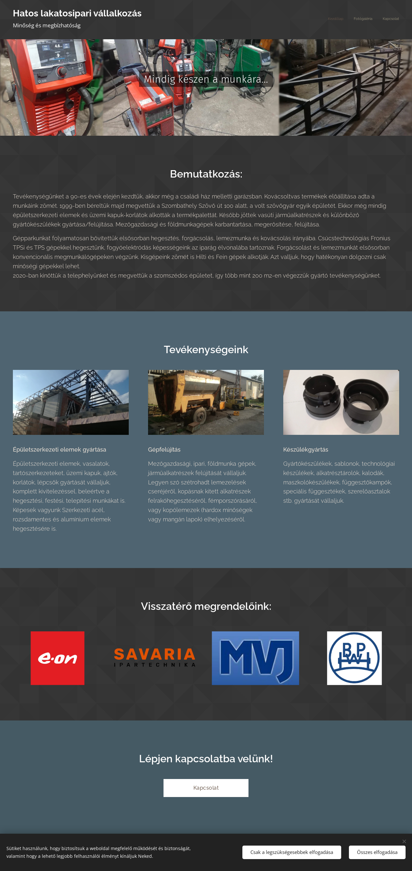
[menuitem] (380, 20)
